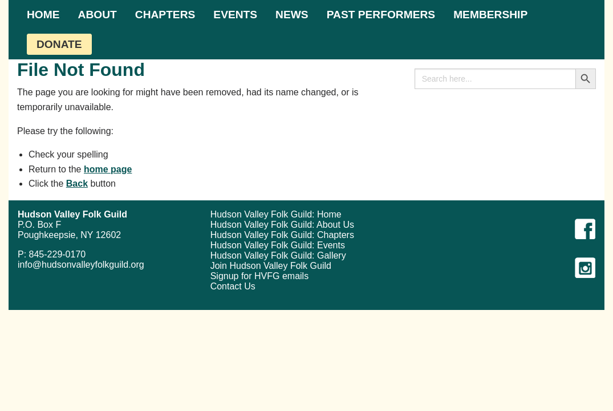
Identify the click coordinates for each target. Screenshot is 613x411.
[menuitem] (43, 14)
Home (43, 15)
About (97, 15)
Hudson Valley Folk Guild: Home (276, 214)
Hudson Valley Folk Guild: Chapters (282, 235)
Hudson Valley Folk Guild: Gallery (278, 255)
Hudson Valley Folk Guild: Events (277, 245)
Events (235, 15)
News (291, 15)
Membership (490, 15)
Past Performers (381, 15)
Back (77, 183)
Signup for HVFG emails (259, 276)
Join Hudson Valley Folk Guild (270, 266)
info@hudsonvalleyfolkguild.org (81, 264)
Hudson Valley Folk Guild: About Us (282, 224)
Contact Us (232, 286)
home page (108, 169)
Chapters (165, 15)
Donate (59, 44)
